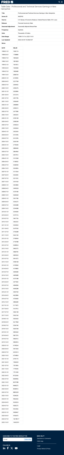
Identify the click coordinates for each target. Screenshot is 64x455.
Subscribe (28, 439)
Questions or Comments (44, 438)
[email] (13, 439)
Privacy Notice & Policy (43, 448)
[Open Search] (59, 2)
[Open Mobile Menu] (61, 2)
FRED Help (40, 441)
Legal (38, 446)
